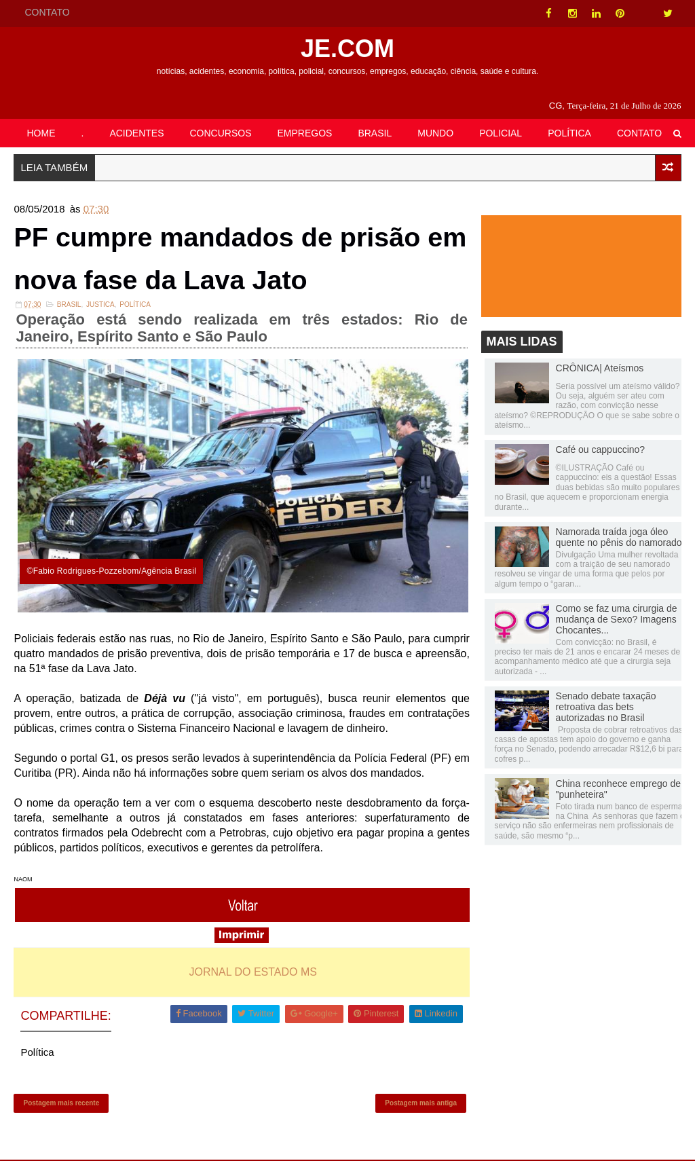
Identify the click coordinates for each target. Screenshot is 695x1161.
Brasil (69, 306)
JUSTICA (100, 306)
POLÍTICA (569, 133)
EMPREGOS (305, 133)
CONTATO (46, 12)
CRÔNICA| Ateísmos (600, 368)
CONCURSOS (221, 133)
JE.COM (347, 48)
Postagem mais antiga (419, 1103)
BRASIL (375, 133)
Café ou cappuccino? (600, 450)
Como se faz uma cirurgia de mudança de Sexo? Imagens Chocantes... (616, 619)
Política (135, 306)
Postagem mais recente (61, 1103)
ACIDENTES (136, 133)
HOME (40, 133)
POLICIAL (500, 133)
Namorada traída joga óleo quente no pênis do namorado (619, 537)
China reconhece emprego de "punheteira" (618, 789)
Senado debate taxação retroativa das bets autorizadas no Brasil (606, 706)
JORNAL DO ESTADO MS (252, 972)
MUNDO (435, 133)
